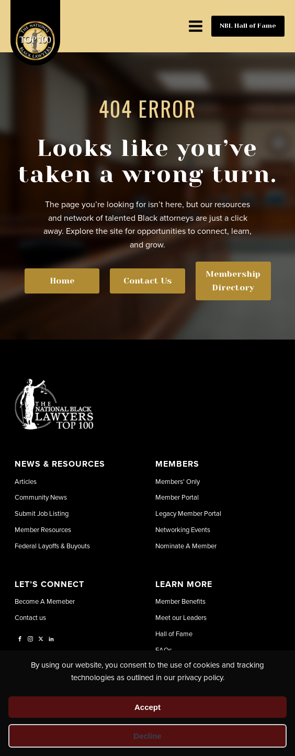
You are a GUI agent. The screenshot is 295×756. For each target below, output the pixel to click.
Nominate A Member (186, 545)
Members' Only (177, 481)
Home (62, 281)
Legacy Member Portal (188, 513)
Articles (26, 481)
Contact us (30, 617)
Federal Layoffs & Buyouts (52, 545)
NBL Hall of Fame (248, 25)
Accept (147, 707)
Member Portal (177, 497)
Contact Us (147, 281)
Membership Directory (233, 280)
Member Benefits (180, 601)
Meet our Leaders (181, 617)
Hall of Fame (173, 633)
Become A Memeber (45, 601)
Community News (41, 497)
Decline (147, 735)
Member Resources (43, 529)
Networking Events (182, 529)
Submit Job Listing (42, 513)
